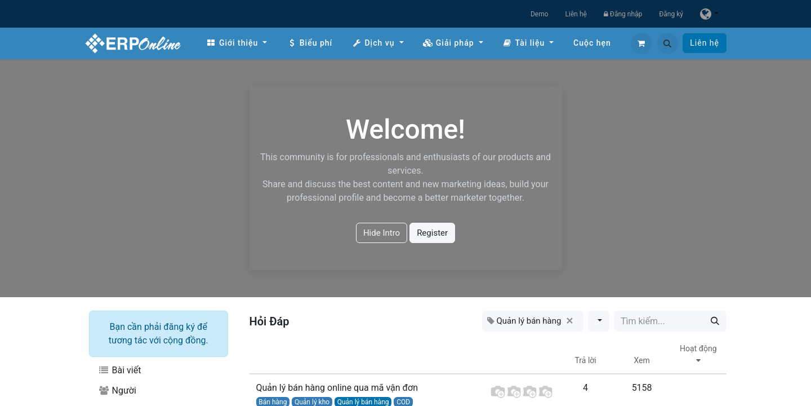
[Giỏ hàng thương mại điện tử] (641, 43)
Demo (540, 14)
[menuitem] (236, 43)
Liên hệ (576, 14)
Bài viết (119, 370)
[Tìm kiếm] (715, 321)
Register (432, 233)
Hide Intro (381, 233)
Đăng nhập (623, 14)
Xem (641, 360)
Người (117, 390)
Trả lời (585, 360)
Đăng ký (671, 14)
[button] (667, 43)
